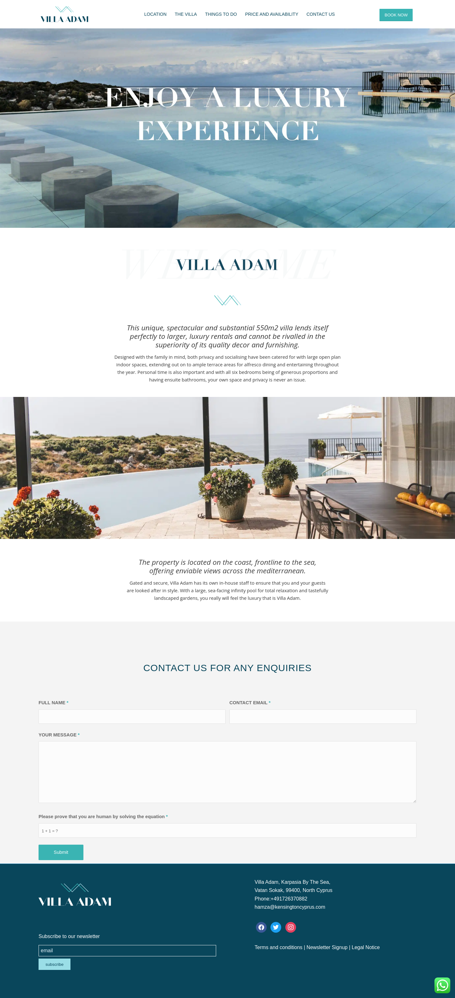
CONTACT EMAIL (249, 702)
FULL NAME (54, 702)
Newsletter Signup (327, 947)
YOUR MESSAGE (59, 734)
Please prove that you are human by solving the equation (103, 816)
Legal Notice (366, 947)
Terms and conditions (278, 947)
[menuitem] (155, 14)
